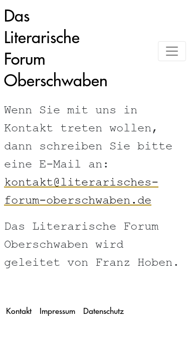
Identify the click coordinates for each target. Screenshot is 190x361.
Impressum (57, 311)
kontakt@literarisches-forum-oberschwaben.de (81, 192)
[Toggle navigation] (172, 51)
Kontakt (19, 311)
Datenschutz (103, 311)
